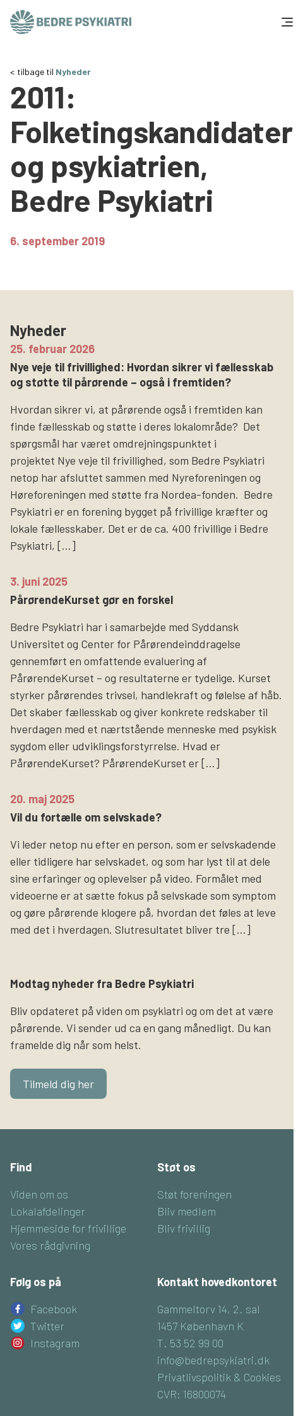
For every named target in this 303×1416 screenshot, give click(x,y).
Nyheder (73, 71)
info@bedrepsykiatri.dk (213, 1360)
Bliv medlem (186, 1211)
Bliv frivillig (183, 1228)
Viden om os (39, 1194)
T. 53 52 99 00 (190, 1343)
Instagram (55, 1343)
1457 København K (200, 1326)
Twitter (47, 1326)
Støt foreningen (194, 1194)
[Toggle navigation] (286, 22)
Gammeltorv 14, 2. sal (208, 1309)
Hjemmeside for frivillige (68, 1228)
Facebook (53, 1309)
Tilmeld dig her (58, 1084)
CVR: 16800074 (191, 1394)
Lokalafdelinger (47, 1211)
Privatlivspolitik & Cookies (219, 1377)
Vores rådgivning (50, 1245)
